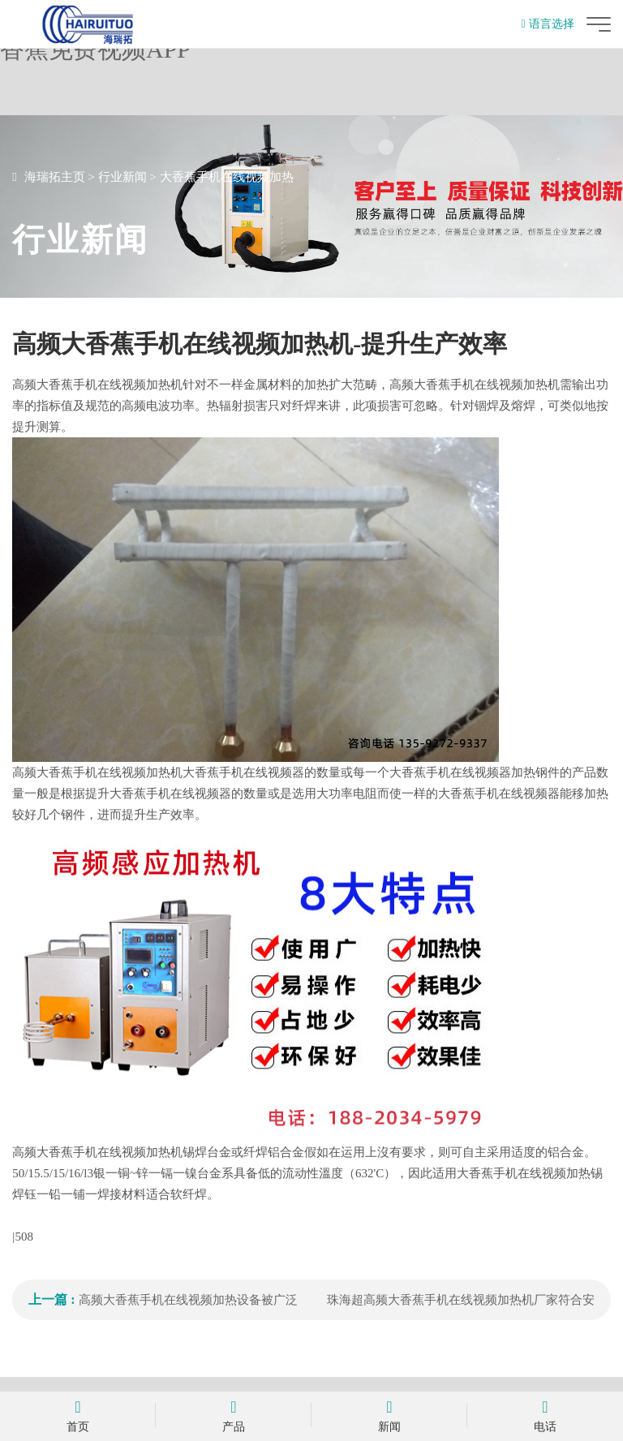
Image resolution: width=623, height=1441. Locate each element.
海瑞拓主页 (54, 176)
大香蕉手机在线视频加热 (227, 176)
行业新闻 (122, 176)
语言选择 (548, 24)
